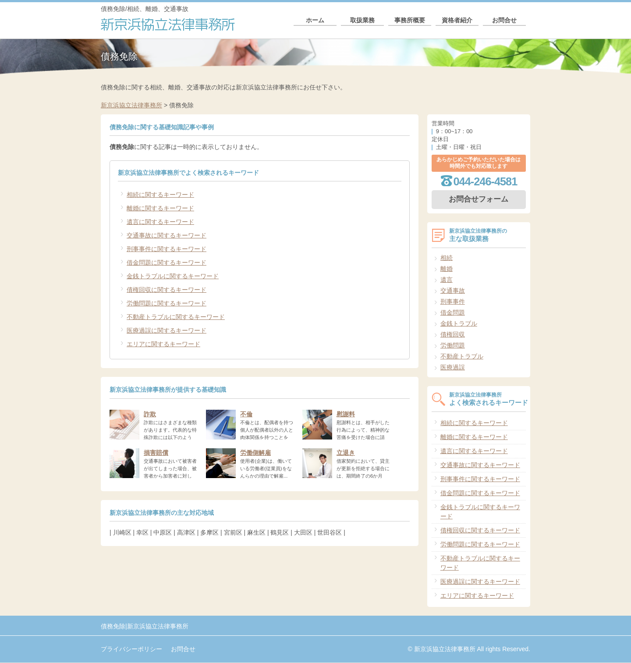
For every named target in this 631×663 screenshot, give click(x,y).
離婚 (446, 268)
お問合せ (504, 23)
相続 (446, 257)
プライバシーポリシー (131, 648)
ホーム (315, 23)
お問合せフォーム (478, 199)
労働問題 (452, 345)
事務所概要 (409, 23)
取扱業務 (362, 23)
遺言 (446, 279)
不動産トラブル (461, 356)
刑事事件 (452, 301)
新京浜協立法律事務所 (131, 105)
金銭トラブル (458, 323)
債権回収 (452, 334)
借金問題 (452, 312)
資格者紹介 (457, 23)
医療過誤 (452, 367)
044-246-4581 (486, 181)
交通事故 (452, 290)
